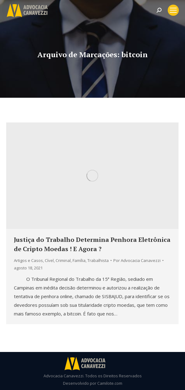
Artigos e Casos (28, 260)
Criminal (63, 260)
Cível (49, 260)
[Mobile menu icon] (173, 10)
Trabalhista (98, 260)
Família (79, 260)
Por (137, 260)
